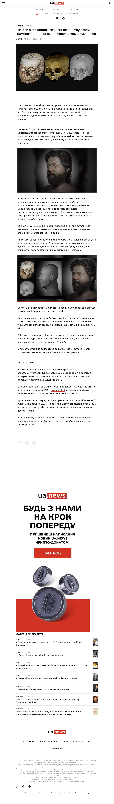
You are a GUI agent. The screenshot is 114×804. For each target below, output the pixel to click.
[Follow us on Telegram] (63, 18)
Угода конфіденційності (60, 793)
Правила (42, 793)
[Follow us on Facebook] (57, 18)
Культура (30, 26)
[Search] (110, 3)
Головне (19, 26)
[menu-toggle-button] (3, 3)
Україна (33, 742)
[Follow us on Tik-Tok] (50, 18)
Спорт (90, 742)
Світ (23, 742)
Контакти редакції (82, 793)
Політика (53, 742)
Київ (42, 742)
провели (44, 404)
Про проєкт (29, 793)
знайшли (31, 369)
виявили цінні (58, 390)
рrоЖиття (57, 748)
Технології (77, 742)
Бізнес (65, 742)
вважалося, (35, 226)
